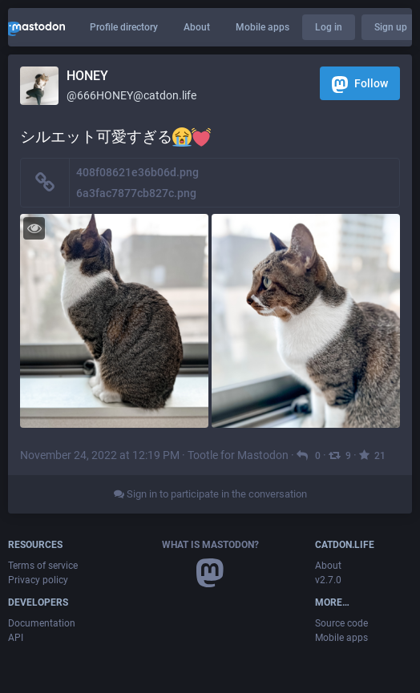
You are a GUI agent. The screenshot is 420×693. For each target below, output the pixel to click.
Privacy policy (38, 580)
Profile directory (124, 27)
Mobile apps (262, 27)
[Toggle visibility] (34, 228)
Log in (328, 27)
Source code (341, 623)
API (15, 637)
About (197, 27)
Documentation (41, 623)
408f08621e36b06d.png (137, 172)
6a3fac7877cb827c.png (136, 193)
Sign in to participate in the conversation (210, 494)
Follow (360, 84)
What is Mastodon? (210, 544)
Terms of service (43, 565)
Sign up (390, 27)
